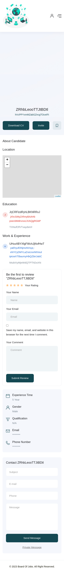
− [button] (7, 165)
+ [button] (7, 159)
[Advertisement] (32, 73)
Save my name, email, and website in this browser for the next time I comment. (29, 332)
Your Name (12, 292)
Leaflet (58, 196)
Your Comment (14, 342)
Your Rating (31, 285)
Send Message (31, 538)
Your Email (12, 308)
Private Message (32, 547)
